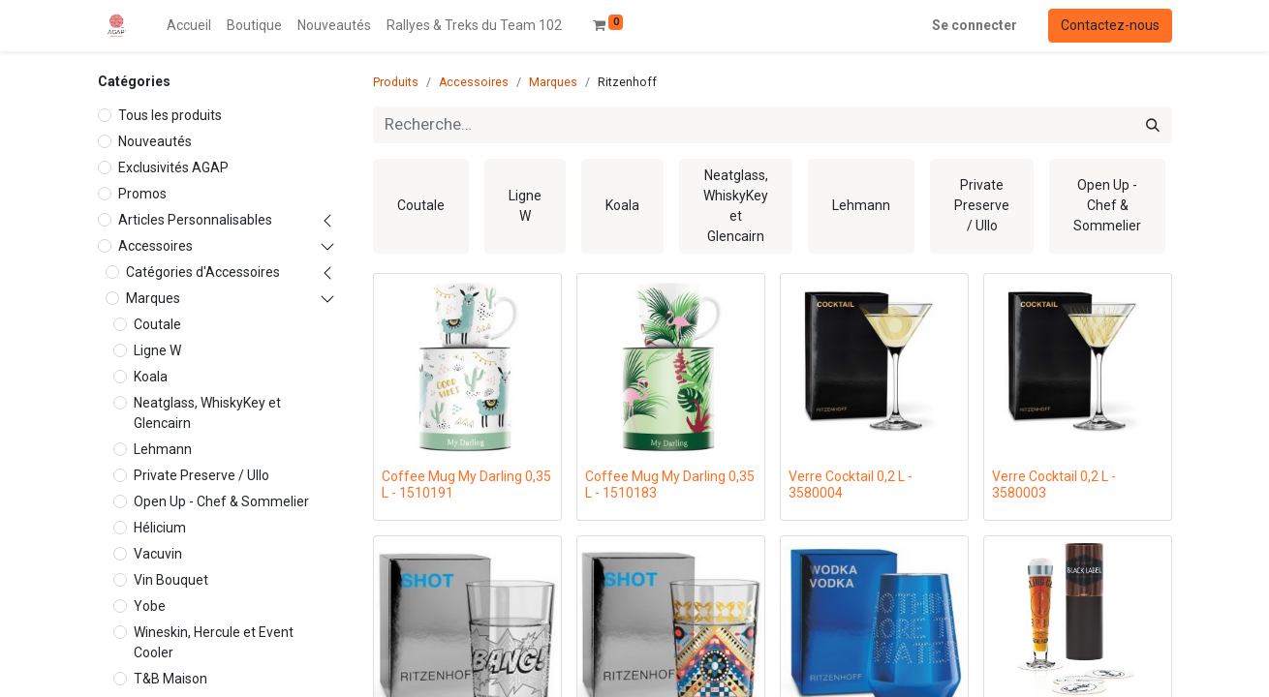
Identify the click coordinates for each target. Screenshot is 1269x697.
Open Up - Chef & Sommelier (221, 501)
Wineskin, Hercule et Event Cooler (214, 642)
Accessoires (155, 246)
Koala (151, 376)
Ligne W (157, 350)
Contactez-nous (1110, 25)
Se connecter (974, 25)
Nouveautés (155, 141)
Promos (142, 193)
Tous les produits (170, 115)
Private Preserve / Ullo (201, 475)
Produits (395, 82)
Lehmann (163, 449)
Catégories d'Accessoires (203, 272)
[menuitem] (189, 26)
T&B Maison (170, 678)
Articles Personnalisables (195, 219)
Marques (153, 298)
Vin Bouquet (171, 580)
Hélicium (160, 527)
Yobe (150, 606)
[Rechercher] (1152, 124)
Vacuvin (158, 553)
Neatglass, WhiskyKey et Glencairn (207, 413)
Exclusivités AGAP (173, 167)
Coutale (157, 324)
